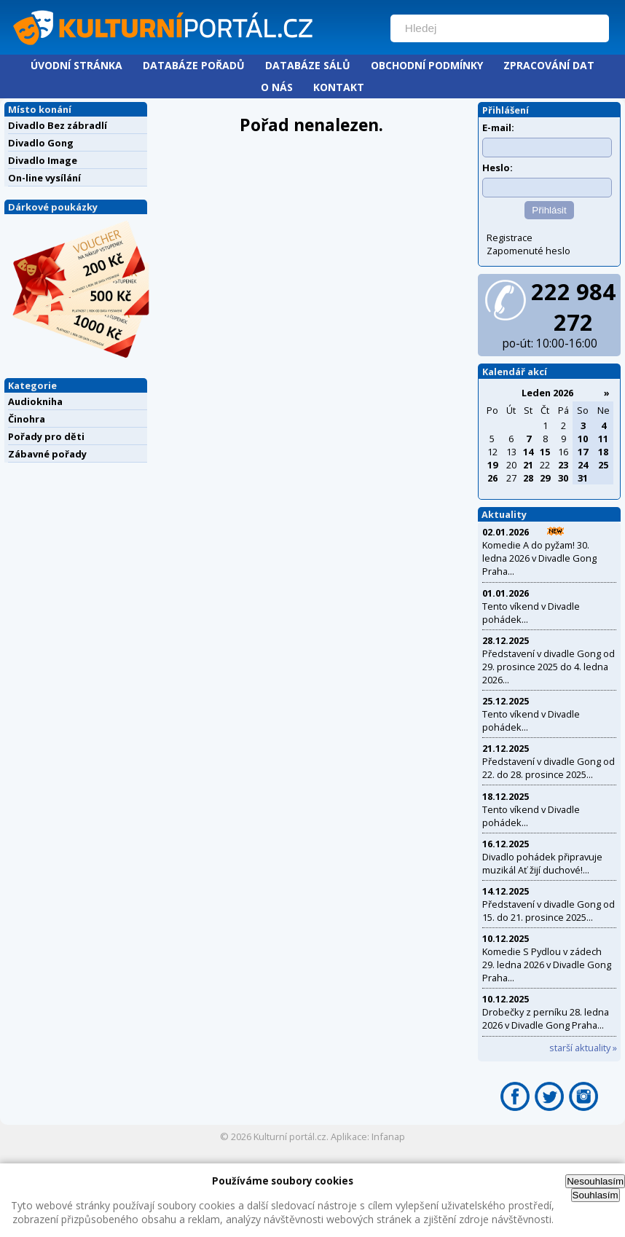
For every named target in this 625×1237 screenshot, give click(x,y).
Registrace (509, 237)
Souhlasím (595, 1195)
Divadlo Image (42, 160)
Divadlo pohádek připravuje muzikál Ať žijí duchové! (542, 863)
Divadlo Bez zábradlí (57, 125)
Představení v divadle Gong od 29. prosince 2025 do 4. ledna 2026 (548, 666)
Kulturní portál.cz (289, 1136)
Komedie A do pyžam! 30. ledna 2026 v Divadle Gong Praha (539, 558)
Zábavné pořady (47, 453)
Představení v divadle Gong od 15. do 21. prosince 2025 (548, 911)
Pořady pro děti (46, 436)
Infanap (388, 1136)
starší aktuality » (583, 1047)
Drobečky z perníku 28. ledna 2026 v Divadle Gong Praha (545, 1018)
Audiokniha (35, 401)
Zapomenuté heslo (528, 250)
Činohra (26, 418)
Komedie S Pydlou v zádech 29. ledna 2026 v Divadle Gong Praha (546, 964)
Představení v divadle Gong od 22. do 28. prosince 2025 (548, 768)
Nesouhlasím (595, 1181)
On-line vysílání (44, 177)
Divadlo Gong (41, 142)
